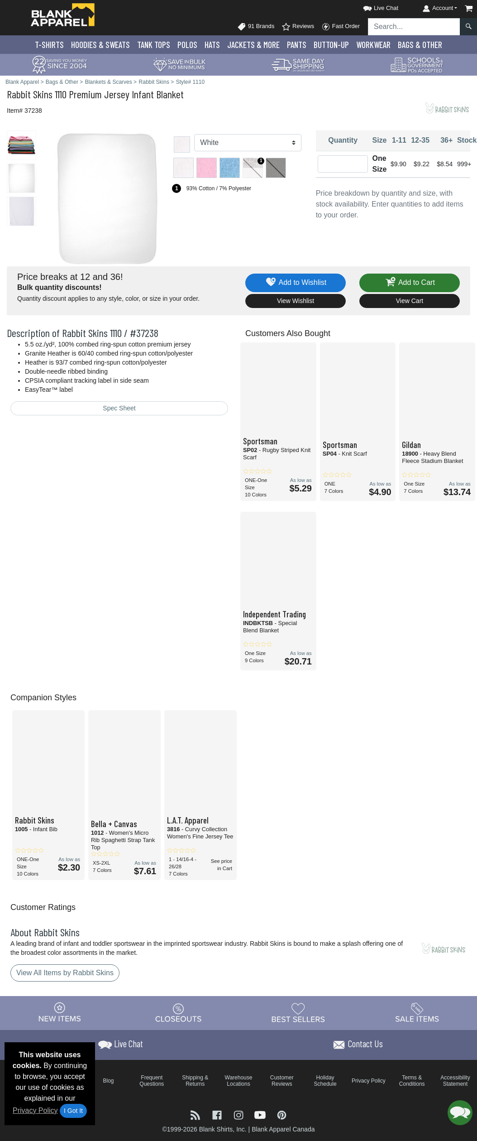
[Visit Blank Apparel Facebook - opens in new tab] (218, 1114)
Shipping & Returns (195, 1080)
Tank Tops (153, 44)
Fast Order (340, 26)
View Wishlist (295, 300)
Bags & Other (420, 44)
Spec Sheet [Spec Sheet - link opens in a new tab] (119, 408)
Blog (108, 1081)
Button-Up (331, 44)
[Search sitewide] (414, 26)
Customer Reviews (282, 1080)
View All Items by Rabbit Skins (65, 973)
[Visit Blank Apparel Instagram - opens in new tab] (239, 1114)
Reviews (297, 26)
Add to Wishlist (296, 283)
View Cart (409, 300)
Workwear (373, 44)
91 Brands (255, 26)
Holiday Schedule (325, 1080)
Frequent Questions (151, 1080)
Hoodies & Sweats (100, 44)
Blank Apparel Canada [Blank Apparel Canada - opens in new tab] (283, 1129)
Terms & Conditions (412, 1080)
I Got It (73, 1110)
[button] (372, 6)
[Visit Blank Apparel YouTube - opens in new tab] (261, 1114)
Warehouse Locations (239, 1080)
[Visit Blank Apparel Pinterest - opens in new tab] (281, 1114)
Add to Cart (409, 283)
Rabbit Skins (29, 94)
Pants (296, 44)
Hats (212, 44)
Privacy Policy (35, 1110)
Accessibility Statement (455, 1080)
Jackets (253, 44)
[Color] (247, 142)
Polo (187, 44)
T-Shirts (49, 44)
